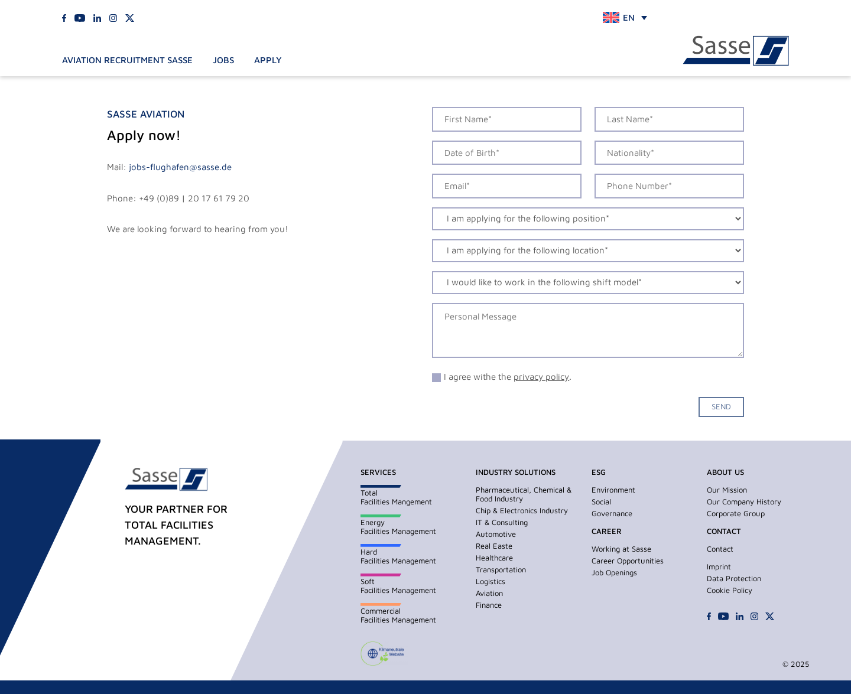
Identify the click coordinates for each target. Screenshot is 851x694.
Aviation (489, 593)
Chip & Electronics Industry (522, 510)
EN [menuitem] (629, 17)
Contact (720, 548)
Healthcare (494, 557)
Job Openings (614, 572)
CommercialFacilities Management (398, 615)
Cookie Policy (729, 590)
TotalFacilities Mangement (396, 497)
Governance (612, 513)
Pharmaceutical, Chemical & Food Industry (523, 494)
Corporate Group (736, 513)
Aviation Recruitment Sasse (127, 60)
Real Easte (494, 545)
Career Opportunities (628, 560)
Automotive (496, 534)
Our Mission (727, 489)
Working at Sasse (621, 548)
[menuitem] (625, 17)
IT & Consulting (502, 522)
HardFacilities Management (398, 556)
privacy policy (541, 377)
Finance (489, 605)
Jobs (223, 60)
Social (601, 501)
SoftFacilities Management (398, 585)
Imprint (719, 566)
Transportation (501, 569)
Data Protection (734, 578)
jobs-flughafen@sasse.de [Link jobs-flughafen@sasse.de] (180, 167)
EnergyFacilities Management (398, 526)
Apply (268, 60)
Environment (613, 489)
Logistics (490, 581)
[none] (625, 17)
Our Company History (744, 501)
